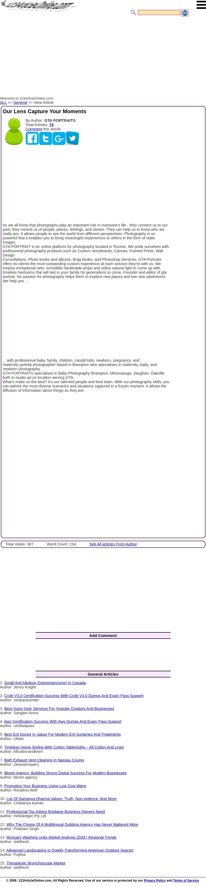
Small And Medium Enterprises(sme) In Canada (45, 683)
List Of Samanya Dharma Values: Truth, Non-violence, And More (61, 799)
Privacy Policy (154, 880)
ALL (3, 102)
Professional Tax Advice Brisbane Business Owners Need (55, 811)
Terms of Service (186, 880)
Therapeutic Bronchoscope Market (35, 863)
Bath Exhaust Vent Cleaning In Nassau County (44, 760)
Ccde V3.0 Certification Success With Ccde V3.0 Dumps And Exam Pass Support (74, 696)
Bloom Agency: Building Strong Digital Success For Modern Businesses (65, 773)
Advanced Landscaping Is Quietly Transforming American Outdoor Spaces (69, 850)
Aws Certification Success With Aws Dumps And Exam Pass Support (63, 721)
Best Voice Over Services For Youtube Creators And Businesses (59, 708)
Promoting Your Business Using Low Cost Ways (45, 786)
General (20, 102)
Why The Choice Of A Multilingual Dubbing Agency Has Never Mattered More (72, 824)
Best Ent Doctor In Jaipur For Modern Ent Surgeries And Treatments (62, 734)
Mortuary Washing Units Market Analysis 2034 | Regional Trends (61, 837)
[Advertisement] (103, 57)
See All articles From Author (113, 544)
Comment (33, 129)
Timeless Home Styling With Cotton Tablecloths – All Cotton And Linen (64, 747)
